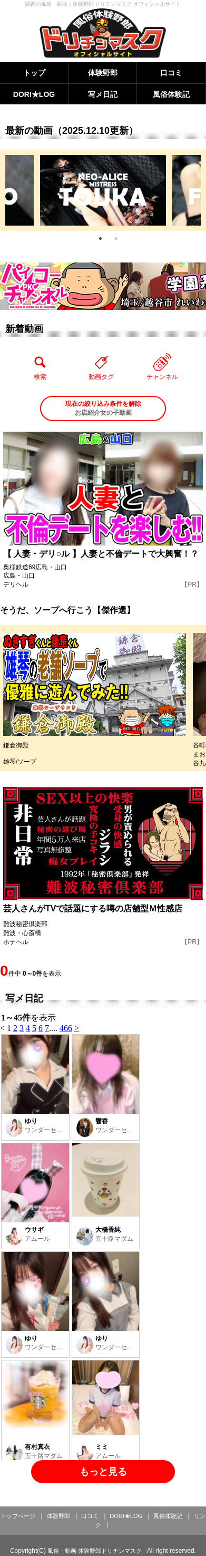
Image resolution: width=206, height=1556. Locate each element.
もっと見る (103, 1471)
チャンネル (162, 367)
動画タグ (101, 367)
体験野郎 (102, 73)
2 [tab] (116, 239)
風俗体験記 (171, 94)
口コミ (171, 73)
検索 (40, 367)
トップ (34, 73)
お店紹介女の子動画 (103, 408)
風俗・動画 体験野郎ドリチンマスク (94, 1551)
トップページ (18, 1516)
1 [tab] (100, 239)
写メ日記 (102, 94)
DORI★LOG (34, 94)
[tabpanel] (103, 190)
